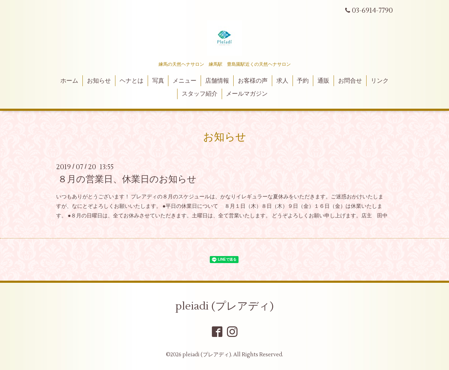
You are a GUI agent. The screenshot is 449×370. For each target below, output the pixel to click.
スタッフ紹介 (199, 94)
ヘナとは (131, 81)
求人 (282, 81)
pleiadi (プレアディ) (224, 306)
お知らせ (99, 81)
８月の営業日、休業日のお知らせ (127, 179)
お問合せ (350, 81)
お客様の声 (253, 81)
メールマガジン (247, 94)
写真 (158, 81)
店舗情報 (217, 81)
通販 (323, 81)
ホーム (69, 81)
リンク (380, 81)
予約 (303, 81)
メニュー (184, 81)
